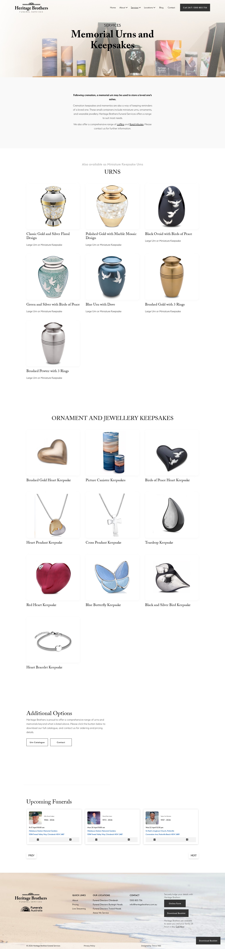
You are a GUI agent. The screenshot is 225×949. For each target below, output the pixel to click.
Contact (171, 7)
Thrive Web (156, 946)
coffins (120, 124)
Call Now (180, 926)
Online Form (175, 903)
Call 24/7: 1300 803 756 (195, 7)
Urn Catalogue (37, 742)
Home (113, 7)
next (194, 855)
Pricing (75, 904)
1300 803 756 (136, 900)
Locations (148, 7)
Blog (161, 7)
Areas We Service (101, 913)
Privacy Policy (89, 946)
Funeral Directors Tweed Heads (107, 908)
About (122, 7)
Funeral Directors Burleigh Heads (108, 904)
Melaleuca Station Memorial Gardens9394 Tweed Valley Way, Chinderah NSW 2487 (46, 832)
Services (134, 7)
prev (31, 855)
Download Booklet (208, 940)
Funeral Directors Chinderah (105, 900)
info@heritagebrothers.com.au (143, 904)
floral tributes (136, 124)
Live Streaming (79, 908)
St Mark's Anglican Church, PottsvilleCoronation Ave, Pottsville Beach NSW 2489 (163, 832)
